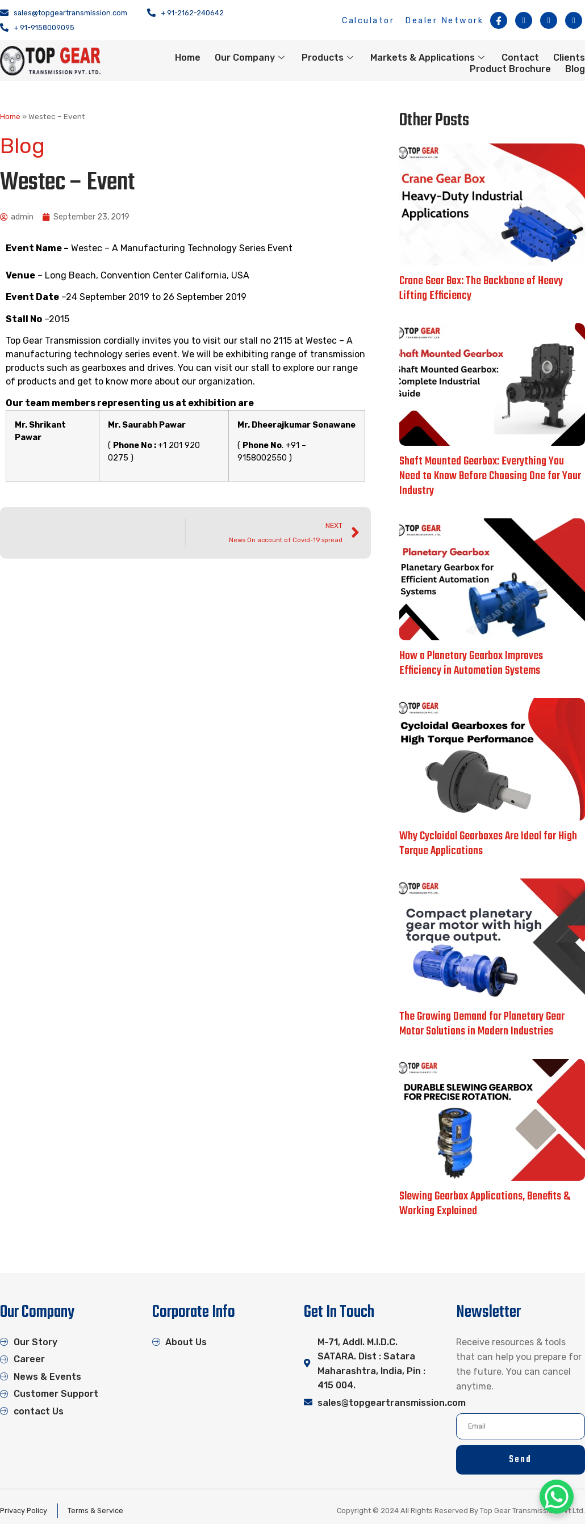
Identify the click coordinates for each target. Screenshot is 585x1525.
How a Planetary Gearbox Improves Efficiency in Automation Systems (471, 663)
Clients (569, 57)
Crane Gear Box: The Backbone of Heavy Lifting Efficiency (481, 288)
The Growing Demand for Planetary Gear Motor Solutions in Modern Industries (482, 1024)
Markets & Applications (428, 57)
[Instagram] (523, 20)
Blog (575, 69)
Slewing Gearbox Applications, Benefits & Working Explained (484, 1204)
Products (329, 57)
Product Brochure (510, 69)
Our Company (251, 57)
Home (187, 57)
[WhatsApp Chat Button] (557, 1497)
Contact (520, 57)
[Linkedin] (573, 20)
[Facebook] (498, 20)
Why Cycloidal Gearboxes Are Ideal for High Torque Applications (488, 843)
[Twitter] (548, 20)
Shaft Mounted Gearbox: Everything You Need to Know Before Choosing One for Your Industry (490, 476)
